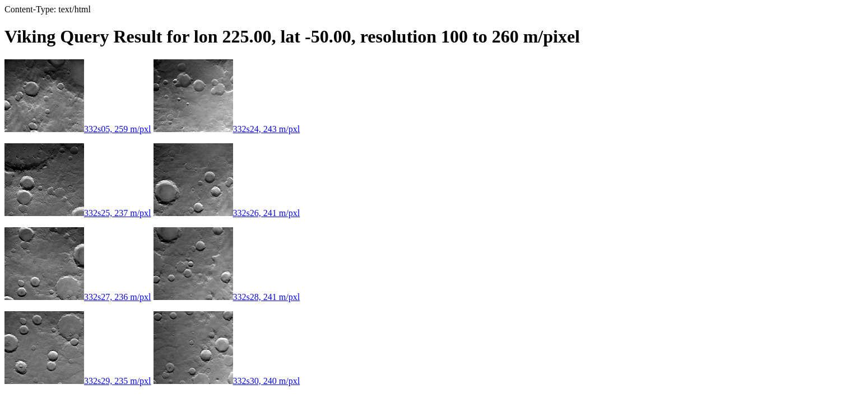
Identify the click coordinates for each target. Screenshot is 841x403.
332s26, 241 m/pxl (227, 213)
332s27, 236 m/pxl (77, 297)
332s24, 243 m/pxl (227, 129)
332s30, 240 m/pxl (227, 381)
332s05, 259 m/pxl (77, 129)
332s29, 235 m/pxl (77, 381)
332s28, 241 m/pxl (227, 297)
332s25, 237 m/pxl (77, 213)
